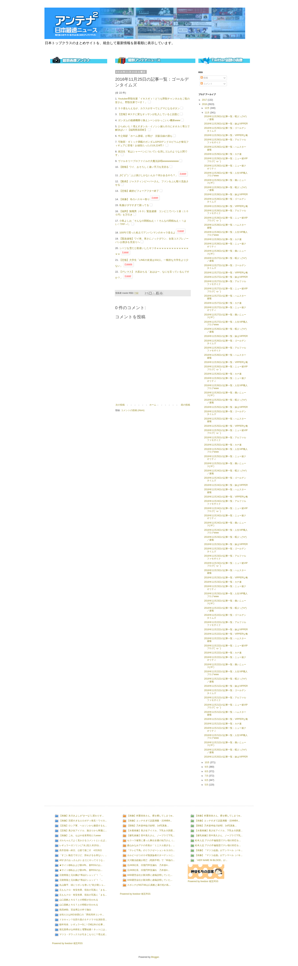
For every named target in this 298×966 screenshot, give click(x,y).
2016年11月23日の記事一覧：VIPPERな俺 (226, 577)
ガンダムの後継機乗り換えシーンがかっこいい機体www (149, 120)
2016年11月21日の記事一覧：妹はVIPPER (226, 686)
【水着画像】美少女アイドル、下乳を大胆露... (151, 830)
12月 (207, 108)
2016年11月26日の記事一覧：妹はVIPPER (226, 336)
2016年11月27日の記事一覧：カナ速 (223, 303)
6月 (207, 780)
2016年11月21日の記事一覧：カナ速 (223, 723)
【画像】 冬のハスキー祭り (134, 199)
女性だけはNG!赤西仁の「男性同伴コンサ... (81, 914)
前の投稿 (185, 404)
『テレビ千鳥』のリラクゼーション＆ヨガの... (151, 850)
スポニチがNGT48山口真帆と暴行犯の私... (149, 885)
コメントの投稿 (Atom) (132, 410)
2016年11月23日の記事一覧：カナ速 (223, 582)
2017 (205, 100)
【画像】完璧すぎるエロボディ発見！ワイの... (83, 820)
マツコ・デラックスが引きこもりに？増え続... (83, 934)
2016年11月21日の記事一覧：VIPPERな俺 (226, 719)
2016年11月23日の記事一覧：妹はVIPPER (226, 544)
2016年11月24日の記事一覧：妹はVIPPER (226, 485)
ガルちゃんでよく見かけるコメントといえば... (83, 840)
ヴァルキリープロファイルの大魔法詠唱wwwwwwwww (148, 161)
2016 (205, 104)
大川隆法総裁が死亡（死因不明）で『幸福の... (151, 860)
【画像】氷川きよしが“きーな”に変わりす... (81, 815)
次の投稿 (120, 404)
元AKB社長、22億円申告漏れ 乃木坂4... (148, 865)
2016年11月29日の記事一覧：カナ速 (223, 154)
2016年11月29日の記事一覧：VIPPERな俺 (226, 135)
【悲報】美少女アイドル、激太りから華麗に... (83, 830)
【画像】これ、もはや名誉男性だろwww (80, 835)
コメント (206, 83)
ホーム (152, 404)
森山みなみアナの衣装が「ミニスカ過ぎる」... (151, 845)
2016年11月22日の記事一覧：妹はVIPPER (226, 629)
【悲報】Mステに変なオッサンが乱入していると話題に (148, 114)
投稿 (204, 77)
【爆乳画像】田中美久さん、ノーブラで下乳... (151, 835)
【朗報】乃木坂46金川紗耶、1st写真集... (148, 825)
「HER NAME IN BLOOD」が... (211, 860)
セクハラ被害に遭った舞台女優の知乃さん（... (151, 840)
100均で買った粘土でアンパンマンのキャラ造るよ (147, 232)
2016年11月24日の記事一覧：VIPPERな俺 (226, 496)
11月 (207, 112)
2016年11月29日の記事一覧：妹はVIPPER (226, 123)
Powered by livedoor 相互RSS (67, 943)
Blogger (155, 957)
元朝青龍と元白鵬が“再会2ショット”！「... (81, 875)
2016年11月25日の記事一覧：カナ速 (223, 444)
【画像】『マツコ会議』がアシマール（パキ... (219, 850)
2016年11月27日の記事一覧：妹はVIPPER (226, 277)
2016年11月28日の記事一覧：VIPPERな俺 (226, 206)
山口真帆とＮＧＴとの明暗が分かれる (78, 899)
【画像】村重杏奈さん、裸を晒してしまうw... (150, 815)
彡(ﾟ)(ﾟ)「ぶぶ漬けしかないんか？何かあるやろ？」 (148, 175)
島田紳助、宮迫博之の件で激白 (75, 909)
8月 (207, 771)
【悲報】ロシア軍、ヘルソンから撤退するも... (83, 825)
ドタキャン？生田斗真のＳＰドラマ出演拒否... (83, 919)
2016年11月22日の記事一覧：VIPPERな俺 (226, 634)
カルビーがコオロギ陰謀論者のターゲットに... (151, 855)
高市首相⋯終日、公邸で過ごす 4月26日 (80, 850)
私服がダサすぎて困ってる (134, 205)
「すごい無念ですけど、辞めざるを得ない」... (83, 855)
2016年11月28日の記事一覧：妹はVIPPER (226, 194)
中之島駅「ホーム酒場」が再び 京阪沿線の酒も (145, 135)
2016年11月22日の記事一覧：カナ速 (223, 652)
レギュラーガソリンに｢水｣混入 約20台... (80, 845)
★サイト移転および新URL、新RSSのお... (80, 865)
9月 (207, 766)
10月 (207, 762)
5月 (207, 784)
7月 (207, 775)
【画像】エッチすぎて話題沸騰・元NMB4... (149, 820)
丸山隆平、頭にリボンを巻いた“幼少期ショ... (82, 885)
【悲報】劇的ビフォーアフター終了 (139, 190)
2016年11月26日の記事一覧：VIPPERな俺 (226, 362)
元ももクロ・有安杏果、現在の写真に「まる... (83, 890)
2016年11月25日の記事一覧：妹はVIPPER (226, 407)
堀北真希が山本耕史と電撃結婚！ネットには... (83, 929)
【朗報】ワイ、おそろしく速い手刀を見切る (144, 167)
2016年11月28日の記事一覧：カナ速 (223, 239)
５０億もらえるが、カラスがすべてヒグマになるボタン (149, 108)
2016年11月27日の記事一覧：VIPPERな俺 (226, 272)
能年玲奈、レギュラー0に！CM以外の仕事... (82, 924)
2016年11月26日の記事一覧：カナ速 (223, 373)
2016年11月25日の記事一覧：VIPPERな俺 (226, 426)
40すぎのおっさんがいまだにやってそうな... (82, 860)
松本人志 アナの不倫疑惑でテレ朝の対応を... (218, 840)
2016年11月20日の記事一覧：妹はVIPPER (226, 756)
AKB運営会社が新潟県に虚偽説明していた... (149, 875)
